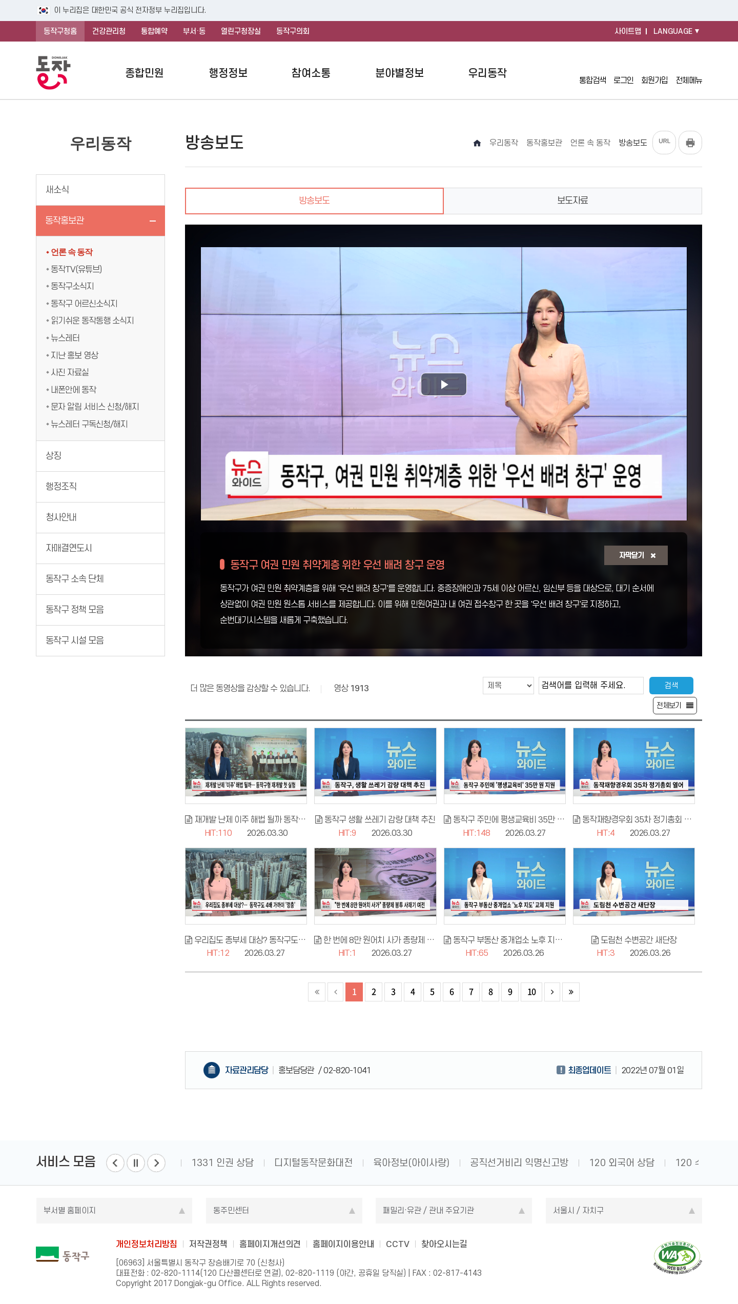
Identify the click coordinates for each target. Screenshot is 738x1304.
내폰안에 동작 (73, 390)
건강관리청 (109, 31)
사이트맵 (627, 31)
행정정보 (228, 73)
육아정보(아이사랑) (411, 1163)
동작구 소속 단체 (75, 579)
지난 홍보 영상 (74, 355)
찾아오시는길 (444, 1244)
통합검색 (592, 72)
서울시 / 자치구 (578, 1210)
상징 (53, 456)
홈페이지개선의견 (270, 1244)
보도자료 (572, 200)
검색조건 (451, 676)
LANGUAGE (672, 31)
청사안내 (61, 517)
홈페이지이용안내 (343, 1244)
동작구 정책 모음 (75, 609)
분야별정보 (399, 73)
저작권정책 (208, 1244)
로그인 (623, 72)
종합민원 (144, 73)
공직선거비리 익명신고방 (519, 1163)
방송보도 (314, 200)
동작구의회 (293, 31)
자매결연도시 (69, 548)
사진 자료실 (70, 372)
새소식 (57, 189)
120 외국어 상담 (621, 1163)
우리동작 (487, 73)
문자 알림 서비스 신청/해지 (95, 407)
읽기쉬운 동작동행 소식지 (92, 320)
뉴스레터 (65, 338)
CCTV (397, 1244)
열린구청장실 (241, 31)
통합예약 (154, 31)
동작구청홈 (60, 31)
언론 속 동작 (71, 252)
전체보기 (669, 705)
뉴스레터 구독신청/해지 (89, 424)
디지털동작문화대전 (313, 1163)
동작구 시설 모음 (75, 640)
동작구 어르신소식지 (84, 303)
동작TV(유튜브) (76, 269)
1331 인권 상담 (222, 1163)
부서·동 (194, 31)
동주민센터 (231, 1210)
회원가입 (654, 72)
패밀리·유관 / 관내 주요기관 (428, 1210)
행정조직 (61, 486)
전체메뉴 (688, 73)
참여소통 (311, 73)
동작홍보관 (64, 220)
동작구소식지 (72, 286)
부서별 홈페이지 (70, 1210)
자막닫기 (637, 555)
